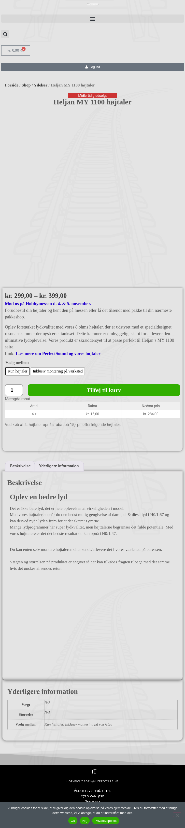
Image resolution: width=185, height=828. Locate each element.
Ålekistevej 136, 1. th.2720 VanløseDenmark (92, 765)
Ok (73, 821)
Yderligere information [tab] (59, 435)
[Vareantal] (14, 359)
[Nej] (177, 815)
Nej (84, 821)
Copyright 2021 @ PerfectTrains (92, 750)
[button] (92, 18)
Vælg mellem (17, 331)
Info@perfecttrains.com (92, 776)
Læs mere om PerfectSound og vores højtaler (58, 322)
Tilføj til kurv (104, 359)
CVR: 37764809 (92, 782)
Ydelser (40, 85)
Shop (26, 85)
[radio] (17, 340)
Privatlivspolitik (106, 821)
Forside (11, 85)
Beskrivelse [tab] (20, 435)
